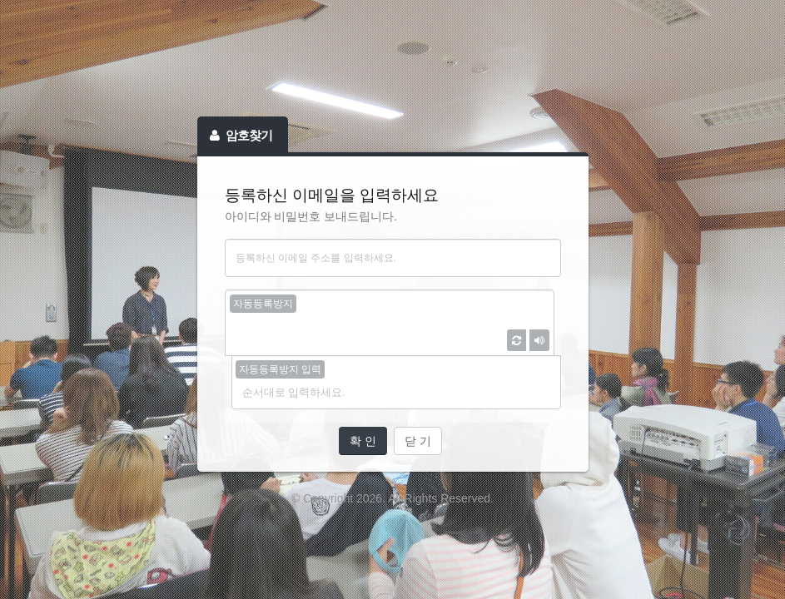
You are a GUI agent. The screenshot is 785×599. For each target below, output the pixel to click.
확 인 (363, 441)
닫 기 (418, 441)
